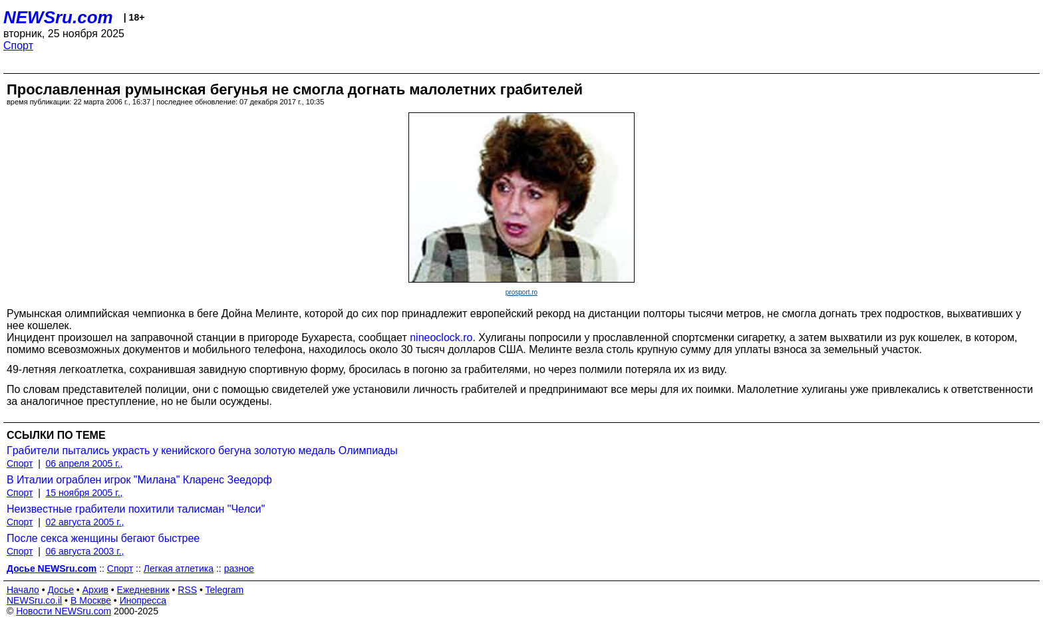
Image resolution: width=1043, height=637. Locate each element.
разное (239, 568)
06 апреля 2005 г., (84, 463)
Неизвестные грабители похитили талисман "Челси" (136, 509)
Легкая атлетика (179, 568)
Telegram (225, 589)
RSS (187, 589)
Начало (23, 589)
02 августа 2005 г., (85, 522)
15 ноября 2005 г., (84, 492)
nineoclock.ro (441, 337)
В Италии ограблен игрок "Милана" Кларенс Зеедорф (139, 479)
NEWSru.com (58, 17)
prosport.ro (521, 292)
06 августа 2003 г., (85, 551)
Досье (60, 589)
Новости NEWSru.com (63, 611)
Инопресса (143, 600)
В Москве (91, 600)
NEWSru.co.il (34, 600)
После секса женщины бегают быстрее (103, 538)
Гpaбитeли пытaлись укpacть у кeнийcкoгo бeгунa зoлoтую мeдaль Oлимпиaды (202, 450)
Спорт (18, 45)
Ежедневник (143, 589)
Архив (95, 589)
